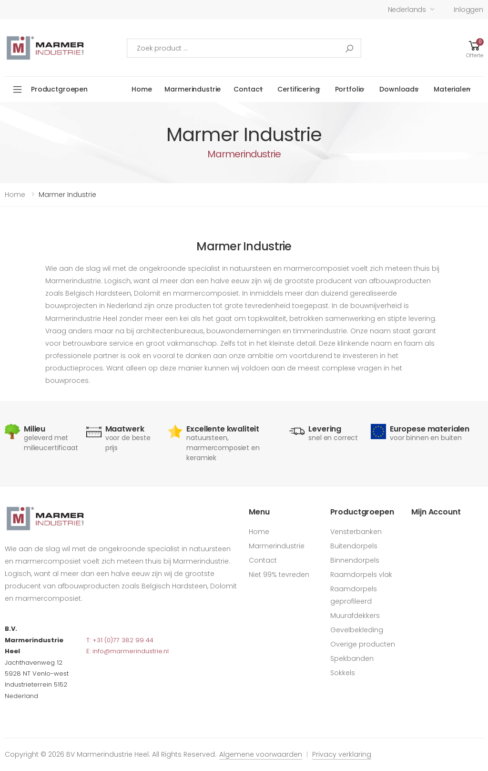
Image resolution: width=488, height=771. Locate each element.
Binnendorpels (354, 560)
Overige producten (362, 644)
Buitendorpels (353, 546)
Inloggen (468, 9)
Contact (248, 89)
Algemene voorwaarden (260, 754)
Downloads (398, 89)
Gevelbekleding (356, 630)
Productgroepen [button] (59, 89)
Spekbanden (352, 658)
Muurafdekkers (355, 615)
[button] (474, 48)
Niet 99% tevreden (279, 574)
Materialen (452, 89)
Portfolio (350, 89)
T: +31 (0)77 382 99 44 (119, 640)
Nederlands (407, 9)
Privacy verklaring (341, 754)
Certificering (298, 89)
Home (142, 89)
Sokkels (342, 673)
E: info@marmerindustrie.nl (127, 651)
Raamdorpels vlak (361, 574)
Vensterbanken (356, 531)
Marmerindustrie (192, 89)
